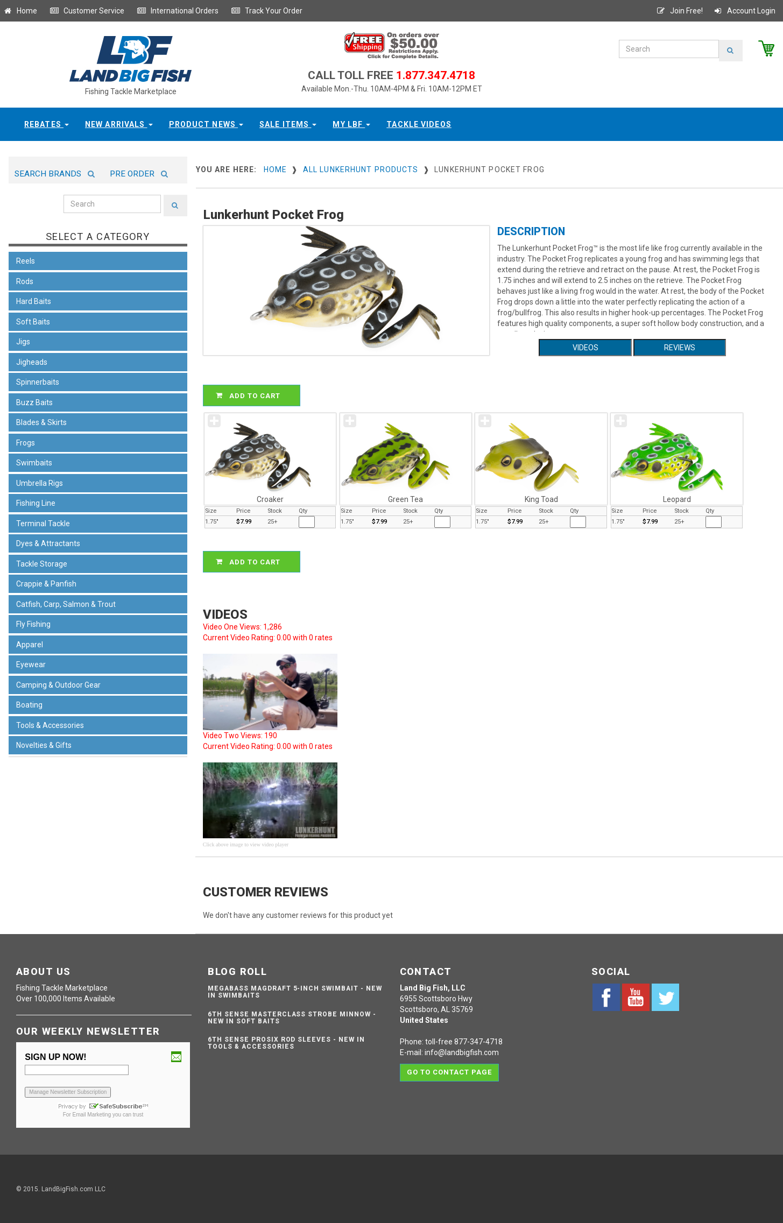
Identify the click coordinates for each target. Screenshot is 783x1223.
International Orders (177, 10)
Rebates (46, 124)
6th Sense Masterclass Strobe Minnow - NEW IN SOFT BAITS (292, 1017)
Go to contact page (449, 1072)
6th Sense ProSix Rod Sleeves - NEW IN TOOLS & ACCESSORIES (286, 1043)
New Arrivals (119, 124)
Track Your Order (266, 10)
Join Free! (679, 10)
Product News (206, 124)
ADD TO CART (253, 395)
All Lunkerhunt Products (361, 169)
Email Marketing (92, 1115)
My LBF (351, 124)
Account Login (744, 10)
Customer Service (87, 10)
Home (20, 10)
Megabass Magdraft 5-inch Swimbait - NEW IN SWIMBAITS (295, 992)
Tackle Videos (419, 124)
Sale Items (287, 124)
